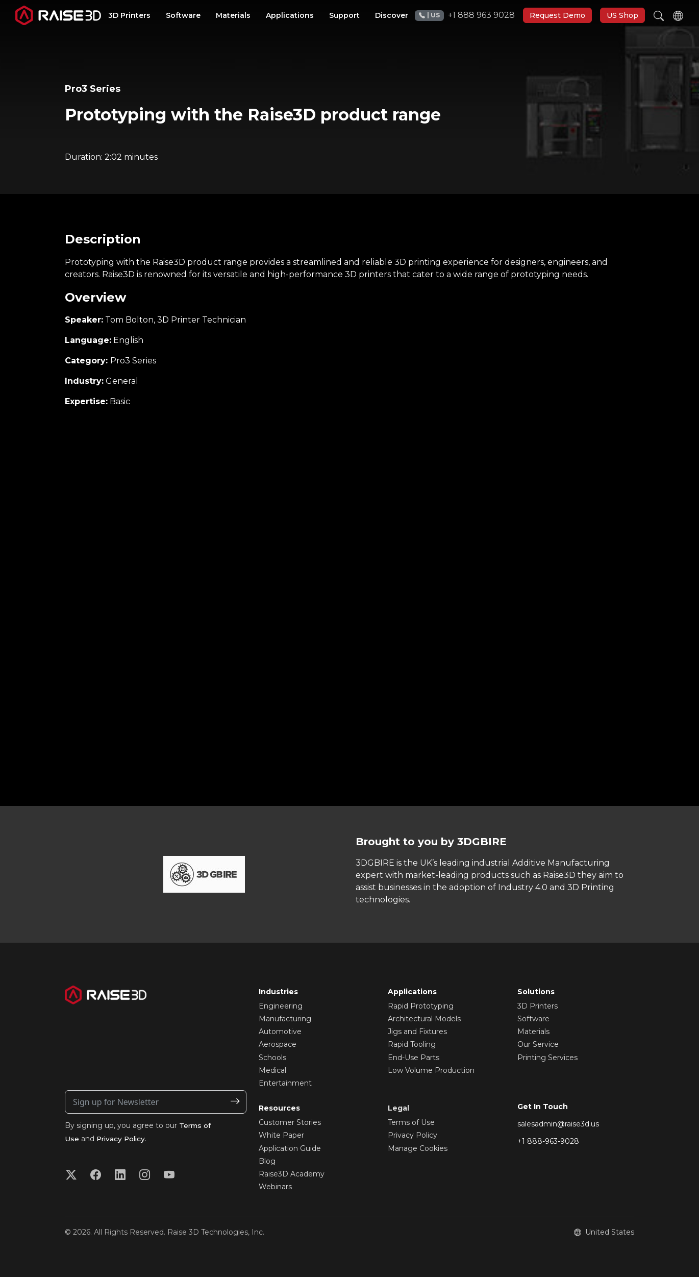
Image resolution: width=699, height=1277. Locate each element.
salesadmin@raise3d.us (558, 1123)
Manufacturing (285, 1018)
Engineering (281, 1006)
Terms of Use (411, 1122)
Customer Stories (290, 1122)
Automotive (280, 1031)
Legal (398, 1108)
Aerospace (277, 1044)
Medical (272, 1070)
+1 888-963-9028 (548, 1141)
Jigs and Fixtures (417, 1031)
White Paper (281, 1135)
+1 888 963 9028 (465, 15)
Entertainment (285, 1083)
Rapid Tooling (412, 1044)
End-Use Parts (413, 1057)
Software (533, 1018)
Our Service (538, 1044)
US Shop (622, 15)
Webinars (275, 1186)
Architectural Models (424, 1018)
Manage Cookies (417, 1148)
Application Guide (290, 1148)
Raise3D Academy (291, 1173)
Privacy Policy (122, 1138)
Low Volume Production (431, 1070)
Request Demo (557, 15)
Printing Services (547, 1057)
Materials (533, 1031)
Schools (272, 1057)
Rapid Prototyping (421, 1006)
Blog (267, 1161)
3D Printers (537, 1006)
